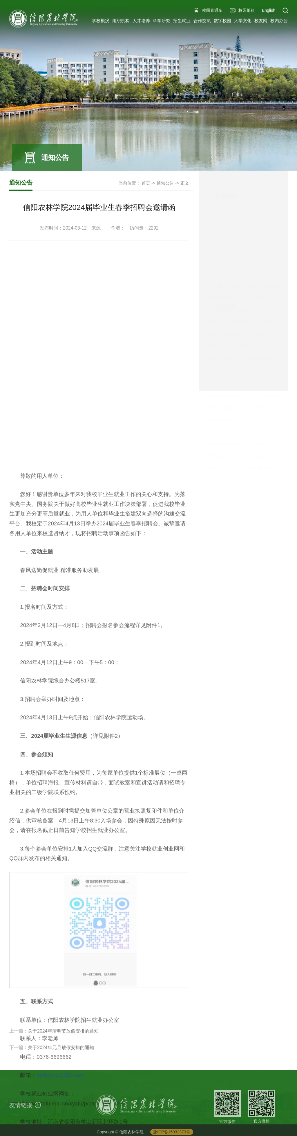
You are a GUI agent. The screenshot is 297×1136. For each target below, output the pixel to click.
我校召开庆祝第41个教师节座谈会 (244, 277)
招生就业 (182, 21)
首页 (146, 183)
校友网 (260, 21)
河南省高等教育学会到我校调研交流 (246, 204)
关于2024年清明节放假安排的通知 (63, 1038)
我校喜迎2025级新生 (230, 229)
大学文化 (242, 21)
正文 (184, 183)
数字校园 (222, 21)
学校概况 (100, 21)
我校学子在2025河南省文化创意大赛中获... (253, 241)
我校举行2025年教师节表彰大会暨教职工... (253, 265)
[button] (285, 11)
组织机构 (121, 21)
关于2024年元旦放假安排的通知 (61, 1054)
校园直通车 (212, 11)
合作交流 (202, 21)
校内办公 (279, 21)
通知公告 (165, 183)
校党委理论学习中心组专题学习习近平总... (252, 217)
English (268, 11)
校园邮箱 (246, 11)
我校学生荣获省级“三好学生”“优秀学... (248, 253)
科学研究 (161, 21)
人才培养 (141, 21)
